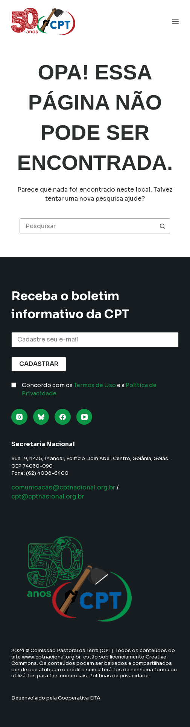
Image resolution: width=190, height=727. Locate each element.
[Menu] (175, 21)
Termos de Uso (95, 385)
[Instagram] (19, 417)
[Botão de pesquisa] (162, 225)
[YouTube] (84, 417)
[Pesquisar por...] (87, 225)
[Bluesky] (41, 417)
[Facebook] (63, 417)
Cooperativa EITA (79, 698)
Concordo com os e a (89, 389)
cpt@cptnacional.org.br (47, 496)
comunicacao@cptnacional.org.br (63, 487)
